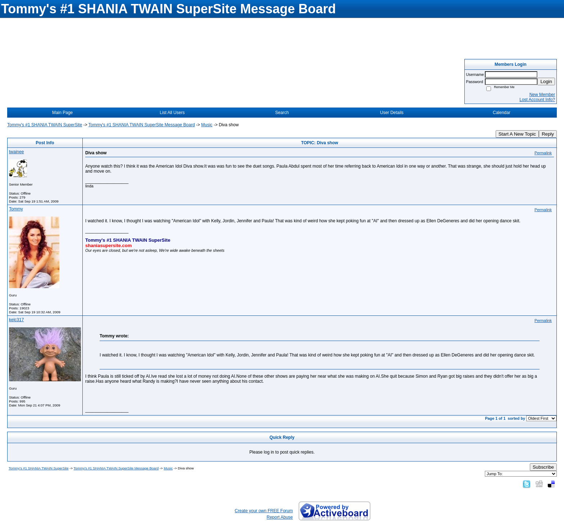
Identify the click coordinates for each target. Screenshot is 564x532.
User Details (391, 112)
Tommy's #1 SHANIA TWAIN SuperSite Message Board (141, 124)
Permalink (543, 153)
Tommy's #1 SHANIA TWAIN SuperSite (44, 124)
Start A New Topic (517, 134)
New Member (542, 94)
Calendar (501, 112)
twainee (16, 151)
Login (546, 81)
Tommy (16, 209)
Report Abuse (280, 517)
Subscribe (543, 467)
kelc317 (16, 319)
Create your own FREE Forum (264, 510)
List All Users (172, 112)
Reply (548, 134)
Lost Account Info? (537, 99)
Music (206, 124)
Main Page (62, 112)
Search (282, 112)
